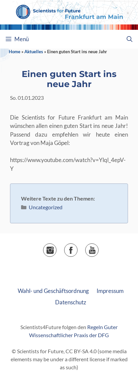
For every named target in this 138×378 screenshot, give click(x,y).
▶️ (98, 247)
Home (14, 51)
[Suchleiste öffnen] (129, 39)
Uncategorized (45, 207)
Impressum (110, 290)
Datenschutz (70, 302)
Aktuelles (33, 51)
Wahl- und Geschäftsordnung (53, 290)
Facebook (77, 247)
